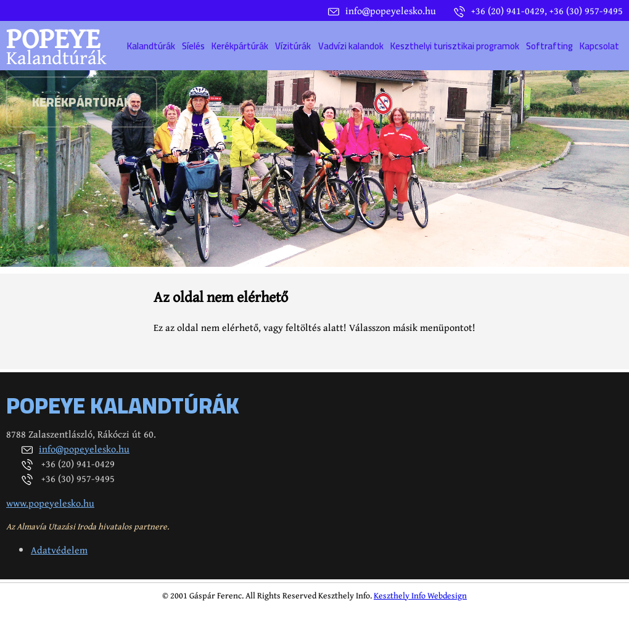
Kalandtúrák (151, 46)
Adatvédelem (59, 549)
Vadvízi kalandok (351, 46)
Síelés (193, 46)
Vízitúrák (293, 46)
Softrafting (549, 46)
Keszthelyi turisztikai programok (454, 46)
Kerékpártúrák (240, 46)
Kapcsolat (599, 46)
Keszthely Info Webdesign (420, 595)
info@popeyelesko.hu (84, 448)
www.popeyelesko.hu (50, 503)
